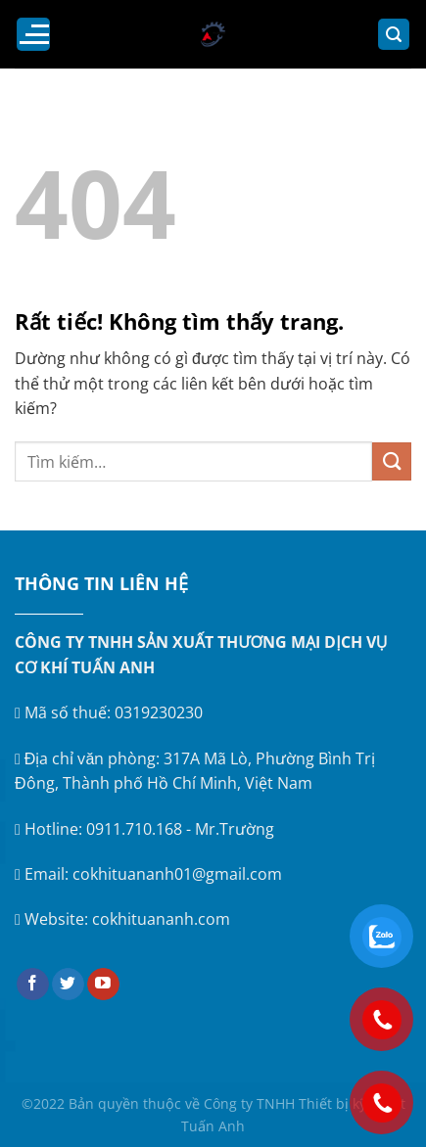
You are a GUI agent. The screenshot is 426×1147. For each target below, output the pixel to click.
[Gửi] (391, 461)
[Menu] (33, 34)
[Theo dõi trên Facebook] (33, 984)
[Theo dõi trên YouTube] (103, 984)
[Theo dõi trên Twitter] (68, 984)
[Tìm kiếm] (393, 35)
